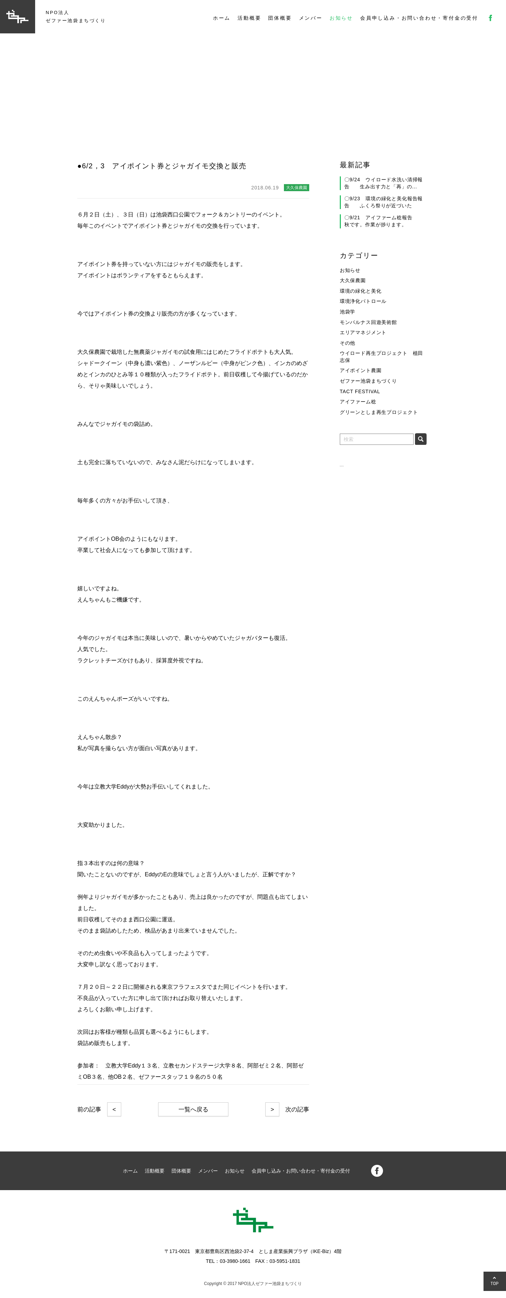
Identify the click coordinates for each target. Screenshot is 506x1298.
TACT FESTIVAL (360, 391)
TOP (495, 1283)
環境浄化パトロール (363, 301)
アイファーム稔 (358, 401)
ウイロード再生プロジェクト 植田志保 (381, 356)
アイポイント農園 (361, 370)
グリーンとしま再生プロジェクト (379, 412)
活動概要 (249, 17)
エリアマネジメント (363, 332)
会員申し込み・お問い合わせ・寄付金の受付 (419, 17)
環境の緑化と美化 (361, 291)
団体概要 (280, 17)
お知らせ (341, 17)
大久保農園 (353, 280)
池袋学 (348, 311)
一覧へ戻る (193, 1109)
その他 (348, 343)
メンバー (311, 17)
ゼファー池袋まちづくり (368, 381)
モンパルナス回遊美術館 (368, 322)
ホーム (222, 17)
